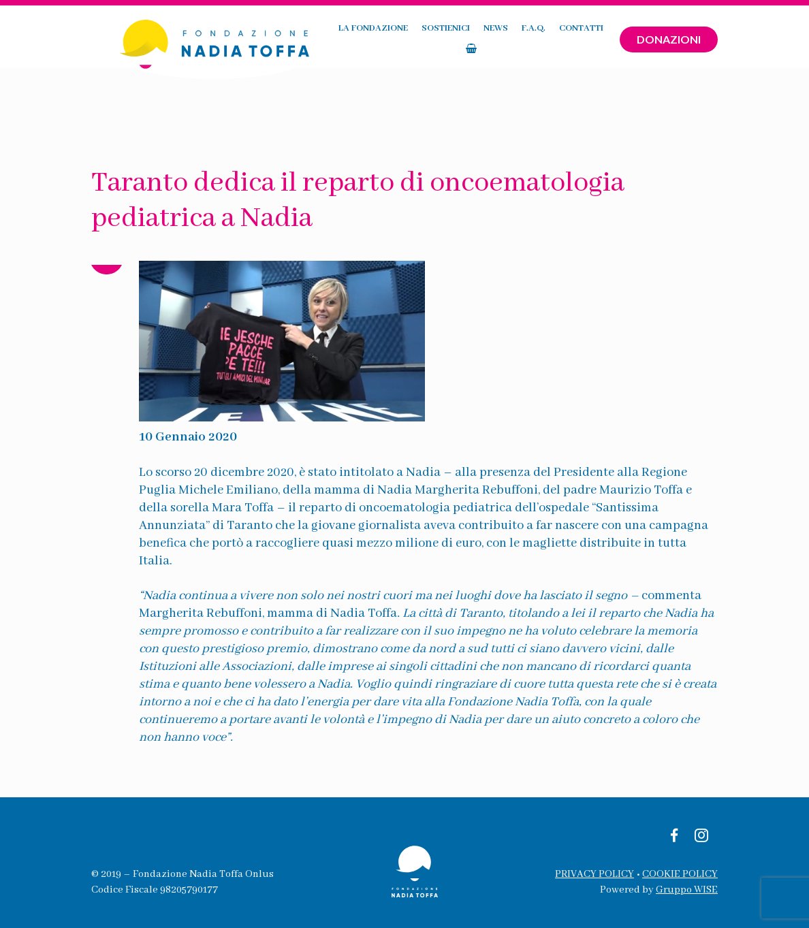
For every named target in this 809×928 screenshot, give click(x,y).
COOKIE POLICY (680, 874)
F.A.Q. (491, 39)
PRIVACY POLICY (594, 874)
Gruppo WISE (687, 890)
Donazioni (669, 39)
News (453, 39)
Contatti (539, 39)
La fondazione (331, 39)
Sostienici (403, 39)
